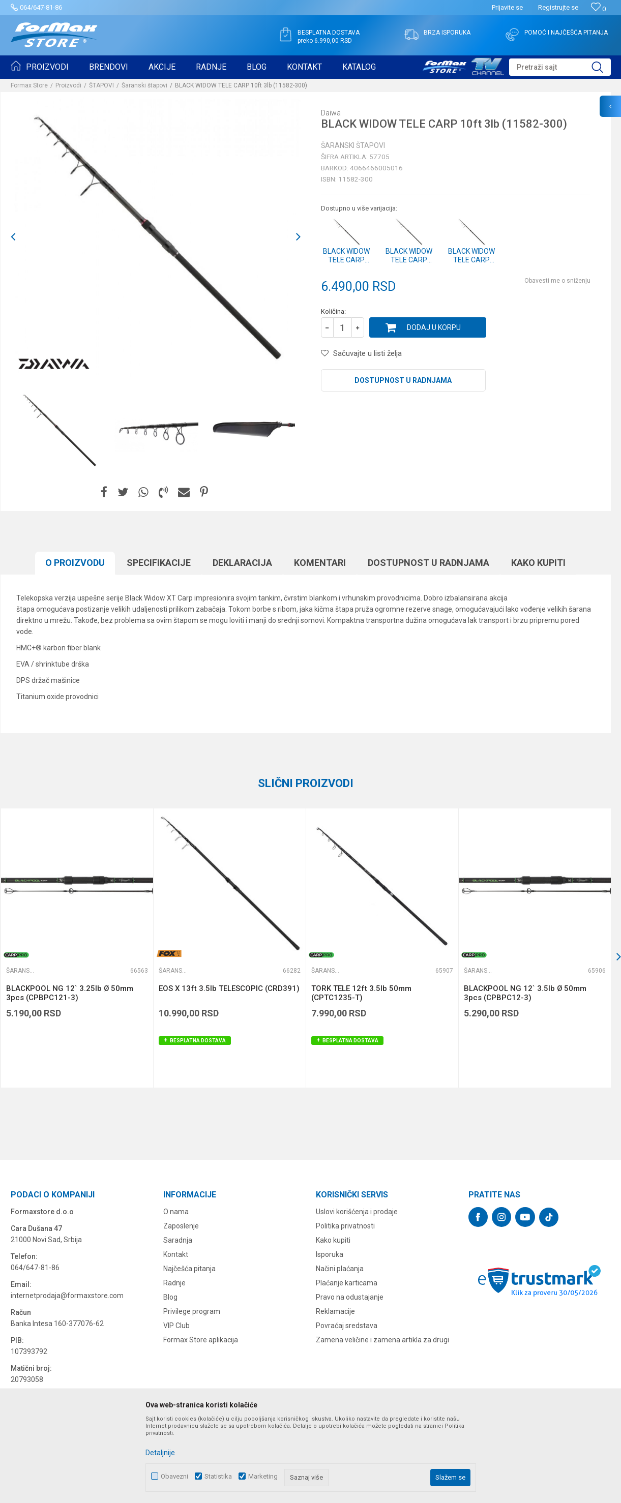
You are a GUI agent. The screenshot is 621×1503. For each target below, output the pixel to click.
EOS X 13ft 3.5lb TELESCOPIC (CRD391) (229, 988)
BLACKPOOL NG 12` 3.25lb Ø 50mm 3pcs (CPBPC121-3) (69, 993)
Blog (170, 1297)
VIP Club (176, 1325)
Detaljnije (160, 1453)
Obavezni (174, 1476)
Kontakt (175, 1254)
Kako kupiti (538, 562)
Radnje (174, 1283)
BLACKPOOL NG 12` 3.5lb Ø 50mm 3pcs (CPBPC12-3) (525, 993)
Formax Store (29, 85)
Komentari (320, 562)
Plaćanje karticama (346, 1283)
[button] (560, 67)
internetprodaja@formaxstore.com (67, 1295)
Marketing (263, 1476)
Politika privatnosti (345, 1226)
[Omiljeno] (598, 9)
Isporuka (329, 1254)
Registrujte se (558, 7)
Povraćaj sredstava (346, 1325)
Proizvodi (68, 85)
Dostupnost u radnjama (403, 380)
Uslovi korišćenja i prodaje (357, 1212)
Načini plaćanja (340, 1269)
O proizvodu (75, 562)
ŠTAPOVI (101, 85)
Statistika (218, 1476)
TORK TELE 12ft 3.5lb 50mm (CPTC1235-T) (361, 993)
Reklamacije (335, 1311)
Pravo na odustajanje (349, 1297)
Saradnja (177, 1240)
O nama (176, 1212)
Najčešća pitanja (189, 1269)
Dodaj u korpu (434, 327)
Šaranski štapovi (144, 85)
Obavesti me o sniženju (557, 280)
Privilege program (191, 1311)
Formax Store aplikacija (200, 1340)
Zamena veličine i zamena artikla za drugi (382, 1340)
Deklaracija (242, 562)
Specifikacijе (159, 562)
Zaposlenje (181, 1226)
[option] (156, 237)
